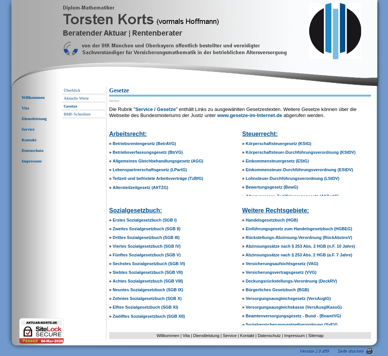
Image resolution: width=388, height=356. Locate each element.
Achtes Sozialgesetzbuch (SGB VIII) (148, 281)
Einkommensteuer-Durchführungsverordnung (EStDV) (299, 169)
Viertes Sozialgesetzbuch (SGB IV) (147, 246)
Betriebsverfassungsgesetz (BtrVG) (148, 152)
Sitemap (315, 335)
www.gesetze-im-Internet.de (249, 115)
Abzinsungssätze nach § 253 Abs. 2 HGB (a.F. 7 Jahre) (299, 255)
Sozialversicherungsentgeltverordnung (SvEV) (292, 324)
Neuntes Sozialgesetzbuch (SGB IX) (148, 289)
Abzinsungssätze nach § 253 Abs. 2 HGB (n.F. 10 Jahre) (300, 246)
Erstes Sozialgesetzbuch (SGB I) (145, 220)
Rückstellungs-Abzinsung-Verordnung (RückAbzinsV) (299, 237)
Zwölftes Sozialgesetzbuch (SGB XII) (149, 316)
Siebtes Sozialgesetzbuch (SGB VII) (148, 272)
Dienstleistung (34, 118)
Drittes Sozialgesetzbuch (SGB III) (146, 237)
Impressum (32, 161)
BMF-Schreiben (77, 114)
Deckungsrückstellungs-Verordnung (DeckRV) (291, 281)
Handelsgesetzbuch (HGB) (272, 220)
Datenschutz (33, 150)
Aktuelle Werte (76, 98)
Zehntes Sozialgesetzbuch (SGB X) (147, 298)
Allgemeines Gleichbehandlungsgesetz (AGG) (158, 161)
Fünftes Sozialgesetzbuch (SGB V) (147, 255)
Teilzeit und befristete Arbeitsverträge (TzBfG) (158, 178)
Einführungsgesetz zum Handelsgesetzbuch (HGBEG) (299, 228)
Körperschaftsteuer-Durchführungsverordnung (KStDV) (300, 152)
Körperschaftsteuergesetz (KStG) (278, 143)
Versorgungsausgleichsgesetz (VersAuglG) (288, 298)
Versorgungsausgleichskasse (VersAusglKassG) (294, 307)
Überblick (72, 90)
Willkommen (33, 97)
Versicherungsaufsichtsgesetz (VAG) (282, 263)
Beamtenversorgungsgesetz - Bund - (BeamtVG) (293, 316)
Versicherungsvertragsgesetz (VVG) (281, 272)
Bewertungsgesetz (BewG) (272, 187)
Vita (25, 108)
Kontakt (29, 139)
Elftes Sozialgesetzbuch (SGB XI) (145, 307)
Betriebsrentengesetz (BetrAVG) (144, 143)
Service (28, 129)
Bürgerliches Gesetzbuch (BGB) (277, 289)
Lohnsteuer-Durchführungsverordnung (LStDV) (293, 178)
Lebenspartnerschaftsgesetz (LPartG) (150, 169)
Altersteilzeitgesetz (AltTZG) (140, 187)
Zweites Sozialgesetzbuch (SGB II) (146, 228)
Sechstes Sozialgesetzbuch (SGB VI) (149, 263)
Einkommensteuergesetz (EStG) (277, 161)
